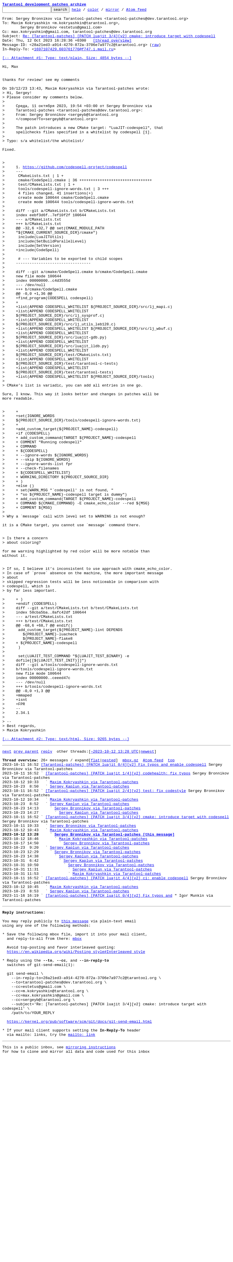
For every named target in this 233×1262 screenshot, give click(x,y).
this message (75, 1100)
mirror (121, 11)
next (6, 898)
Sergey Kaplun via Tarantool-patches (89, 940)
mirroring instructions (91, 1250)
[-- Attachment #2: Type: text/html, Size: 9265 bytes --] (65, 885)
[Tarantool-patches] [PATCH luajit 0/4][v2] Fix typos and (108, 1071)
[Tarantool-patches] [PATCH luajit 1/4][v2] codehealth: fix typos (117, 925)
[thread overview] (112, 47)
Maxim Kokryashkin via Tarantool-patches (94, 935)
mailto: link (81, 1237)
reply (46, 898)
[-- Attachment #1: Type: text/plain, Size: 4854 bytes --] (67, 68)
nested (109, 909)
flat (95, 909)
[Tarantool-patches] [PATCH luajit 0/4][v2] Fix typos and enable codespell (123, 914)
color (102, 11)
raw (155, 52)
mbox (77, 1121)
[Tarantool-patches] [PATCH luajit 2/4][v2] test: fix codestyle (115, 946)
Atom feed (145, 11)
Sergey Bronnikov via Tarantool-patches (97, 966)
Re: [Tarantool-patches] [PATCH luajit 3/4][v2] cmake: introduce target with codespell (119, 42)
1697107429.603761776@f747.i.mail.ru (73, 57)
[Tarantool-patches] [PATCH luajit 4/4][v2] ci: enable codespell (116, 1050)
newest (147, 898)
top (171, 909)
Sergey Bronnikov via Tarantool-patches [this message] (114, 998)
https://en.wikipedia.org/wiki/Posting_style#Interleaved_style (76, 1137)
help (85, 11)
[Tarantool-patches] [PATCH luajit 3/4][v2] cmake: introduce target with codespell (137, 977)
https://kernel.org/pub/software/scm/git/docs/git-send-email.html (79, 1221)
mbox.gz (130, 909)
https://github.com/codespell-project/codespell (75, 199)
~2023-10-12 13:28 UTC (114, 898)
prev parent (26, 898)
